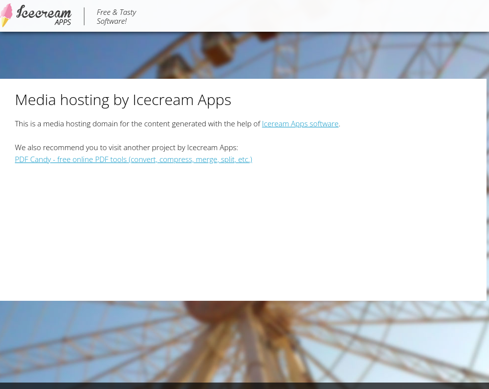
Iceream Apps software (300, 123)
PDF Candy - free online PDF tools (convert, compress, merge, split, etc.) (133, 159)
